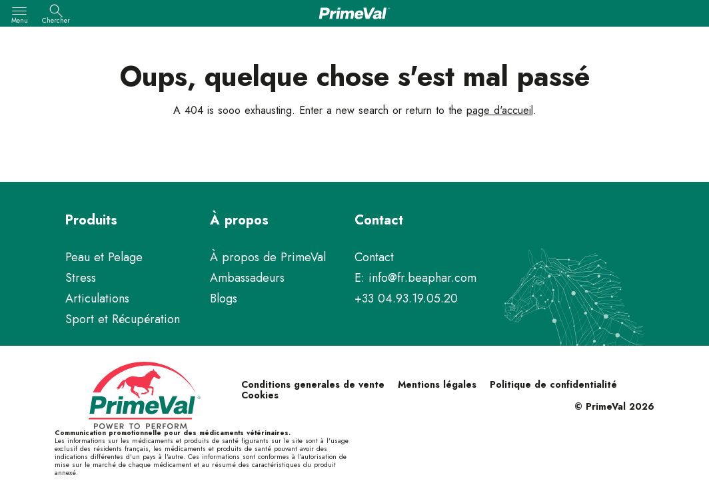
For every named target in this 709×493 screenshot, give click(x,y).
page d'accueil (499, 110)
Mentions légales (437, 384)
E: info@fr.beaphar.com (415, 277)
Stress (80, 277)
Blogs (223, 298)
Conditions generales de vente (312, 384)
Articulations (97, 298)
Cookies (260, 395)
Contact (374, 257)
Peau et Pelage (104, 257)
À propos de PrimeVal (268, 257)
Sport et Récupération (122, 319)
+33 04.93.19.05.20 (406, 298)
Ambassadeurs (247, 277)
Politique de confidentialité (553, 384)
